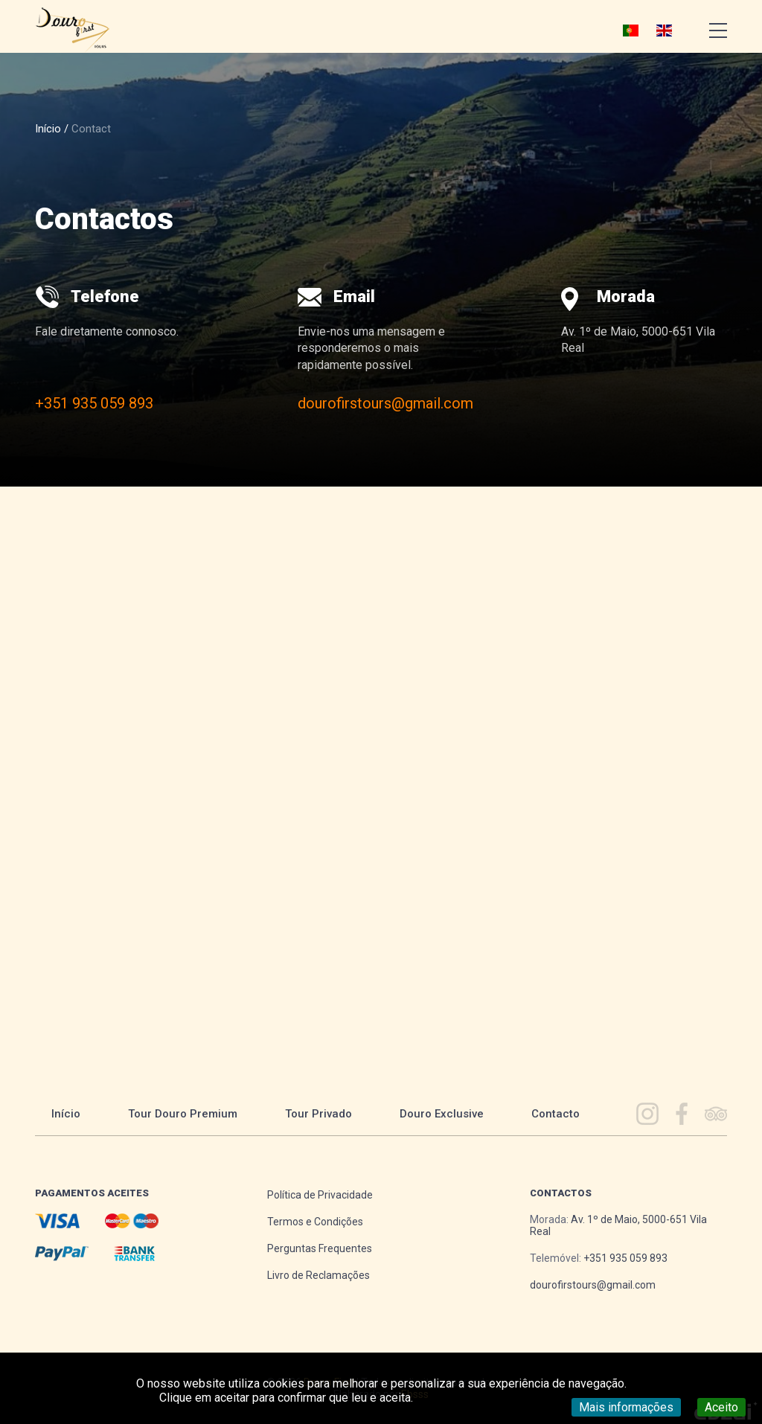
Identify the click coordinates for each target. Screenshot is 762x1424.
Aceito (721, 1407)
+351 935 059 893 (94, 403)
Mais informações (626, 1407)
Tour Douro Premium (182, 1113)
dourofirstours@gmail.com (385, 403)
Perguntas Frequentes (319, 1248)
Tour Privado (318, 1113)
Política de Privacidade (320, 1195)
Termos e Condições (315, 1222)
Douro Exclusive (442, 1113)
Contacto (555, 1113)
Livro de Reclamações (318, 1275)
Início (48, 128)
